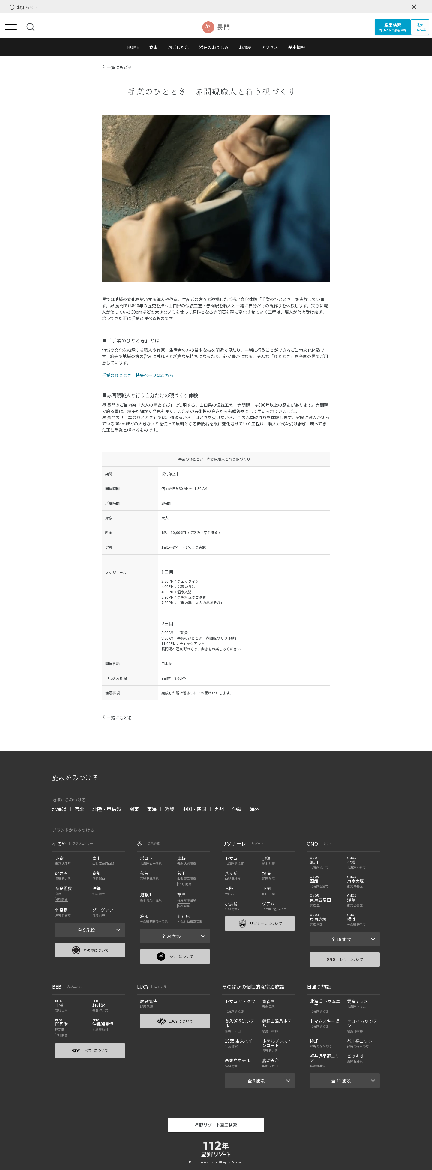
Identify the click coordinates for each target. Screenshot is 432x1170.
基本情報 (296, 47)
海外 (255, 809)
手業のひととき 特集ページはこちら (137, 375)
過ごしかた (178, 47)
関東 (134, 809)
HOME (133, 47)
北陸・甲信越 (106, 809)
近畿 (169, 809)
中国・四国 (194, 809)
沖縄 (237, 809)
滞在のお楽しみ (214, 47)
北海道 (59, 809)
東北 (79, 809)
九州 (219, 809)
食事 (153, 47)
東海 (152, 809)
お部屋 (245, 47)
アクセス (270, 47)
